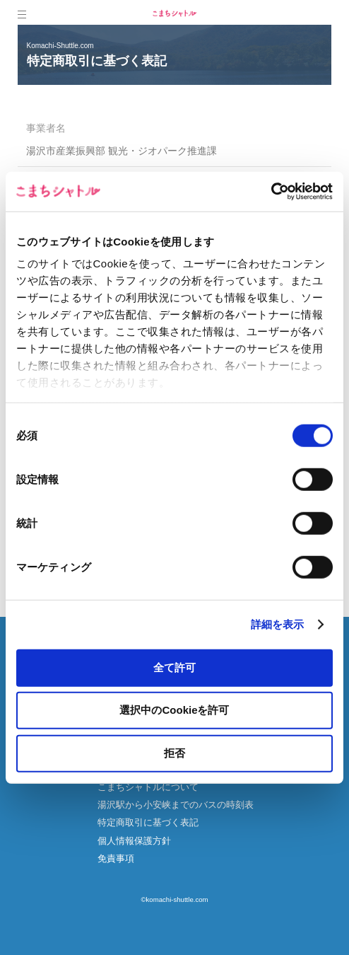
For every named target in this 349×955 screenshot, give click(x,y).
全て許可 (174, 667)
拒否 (174, 752)
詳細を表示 (277, 624)
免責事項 (115, 858)
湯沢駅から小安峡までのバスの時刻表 (175, 804)
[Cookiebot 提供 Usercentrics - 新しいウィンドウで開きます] (271, 192)
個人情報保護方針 (134, 840)
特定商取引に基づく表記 (148, 822)
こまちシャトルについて (148, 787)
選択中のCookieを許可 (174, 710)
